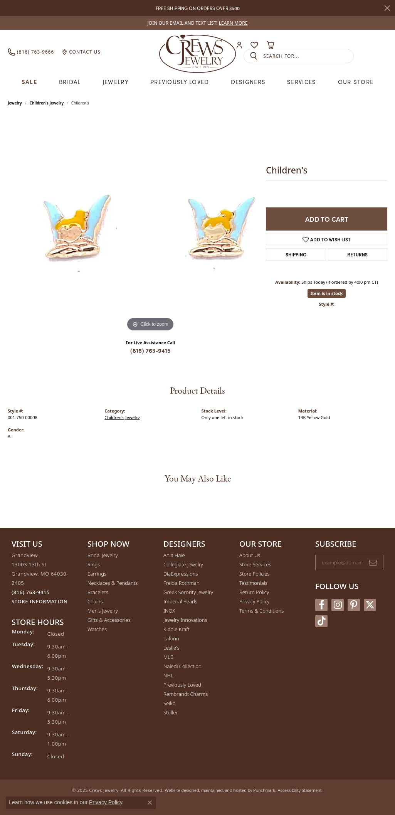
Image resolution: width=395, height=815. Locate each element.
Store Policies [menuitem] (254, 573)
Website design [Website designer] (179, 790)
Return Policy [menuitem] (254, 592)
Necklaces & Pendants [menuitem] (112, 582)
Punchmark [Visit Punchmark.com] (264, 790)
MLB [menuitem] (168, 656)
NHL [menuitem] (168, 675)
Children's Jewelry (47, 103)
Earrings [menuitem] (96, 573)
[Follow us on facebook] (321, 605)
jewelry (15, 103)
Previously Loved (179, 81)
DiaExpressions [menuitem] (180, 573)
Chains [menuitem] (95, 601)
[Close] (387, 8)
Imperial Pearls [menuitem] (180, 601)
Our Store (356, 81)
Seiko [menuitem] (169, 703)
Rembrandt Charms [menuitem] (185, 693)
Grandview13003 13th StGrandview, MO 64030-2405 (40, 578)
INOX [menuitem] (169, 610)
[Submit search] (254, 56)
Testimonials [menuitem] (253, 582)
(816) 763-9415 (150, 350)
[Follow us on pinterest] (354, 605)
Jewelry (116, 81)
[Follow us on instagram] (337, 605)
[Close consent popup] (150, 802)
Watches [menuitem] (97, 629)
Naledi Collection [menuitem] (182, 666)
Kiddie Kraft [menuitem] (176, 629)
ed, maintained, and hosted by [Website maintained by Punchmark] (223, 790)
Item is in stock (327, 293)
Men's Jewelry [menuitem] (102, 610)
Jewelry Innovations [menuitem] (185, 619)
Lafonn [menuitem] (171, 638)
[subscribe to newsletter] (373, 562)
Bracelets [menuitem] (97, 592)
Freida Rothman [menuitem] (181, 582)
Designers (248, 81)
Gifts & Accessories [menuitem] (109, 619)
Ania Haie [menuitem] (174, 555)
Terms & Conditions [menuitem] (261, 610)
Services (301, 81)
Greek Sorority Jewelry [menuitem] (188, 592)
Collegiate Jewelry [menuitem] (183, 564)
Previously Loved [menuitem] (182, 684)
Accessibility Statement (300, 790)
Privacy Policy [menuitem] (254, 601)
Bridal (70, 81)
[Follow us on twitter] (370, 605)
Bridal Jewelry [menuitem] (102, 555)
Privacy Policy (105, 802)
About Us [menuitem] (249, 555)
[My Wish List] (254, 45)
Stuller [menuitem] (170, 712)
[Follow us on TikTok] (321, 621)
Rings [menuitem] (93, 564)
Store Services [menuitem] (255, 564)
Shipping (296, 254)
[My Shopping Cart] (270, 45)
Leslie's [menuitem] (171, 647)
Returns (357, 254)
